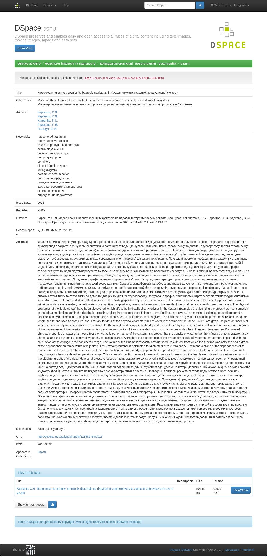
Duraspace (232, 549)
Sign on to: (220, 5)
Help (66, 5)
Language (241, 5)
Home (31, 5)
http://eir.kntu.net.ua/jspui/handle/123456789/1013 (70, 436)
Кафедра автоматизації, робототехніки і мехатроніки (138, 63)
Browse (50, 5)
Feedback (248, 549)
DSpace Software (181, 549)
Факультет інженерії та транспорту (70, 63)
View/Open (241, 490)
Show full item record (31, 504)
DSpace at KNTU (29, 63)
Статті (185, 63)
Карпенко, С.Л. (48, 112)
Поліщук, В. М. (47, 129)
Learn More (24, 48)
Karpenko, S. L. (48, 120)
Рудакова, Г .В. (48, 124)
